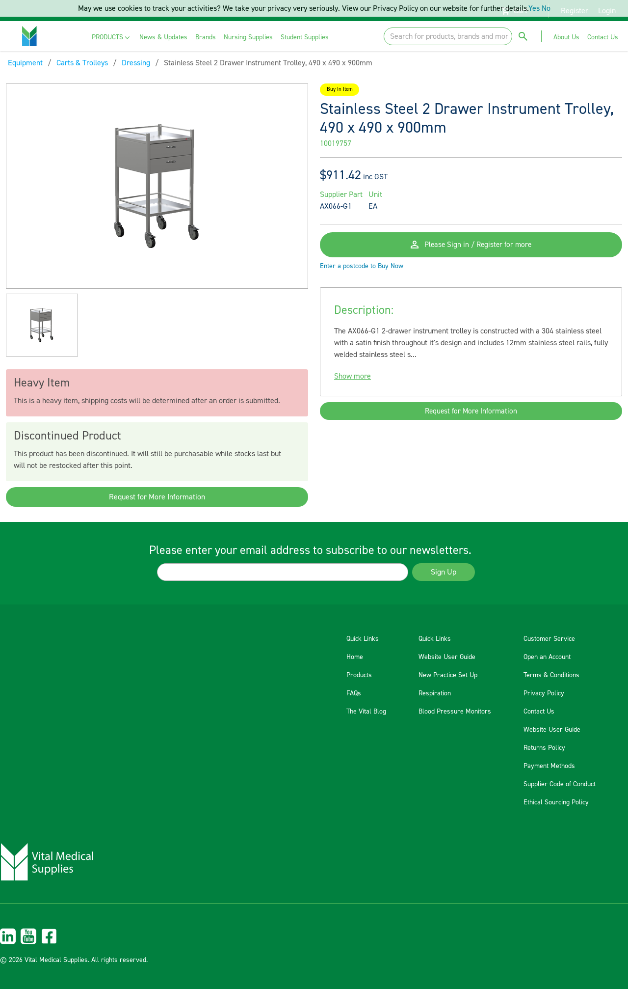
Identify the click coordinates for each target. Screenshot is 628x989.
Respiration (435, 693)
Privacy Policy (543, 693)
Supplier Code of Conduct (559, 784)
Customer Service (549, 638)
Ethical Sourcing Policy (556, 802)
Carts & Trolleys (82, 63)
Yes (534, 8)
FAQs (353, 693)
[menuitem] (111, 37)
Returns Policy (544, 747)
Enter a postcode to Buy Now (361, 272)
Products (359, 675)
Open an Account (547, 657)
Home (354, 657)
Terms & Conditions (551, 675)
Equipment (25, 63)
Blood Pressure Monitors (455, 711)
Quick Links (362, 638)
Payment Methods (549, 766)
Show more (352, 382)
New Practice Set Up (448, 675)
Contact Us (538, 711)
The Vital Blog (366, 711)
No (546, 8)
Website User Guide (447, 657)
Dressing (136, 63)
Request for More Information (157, 497)
